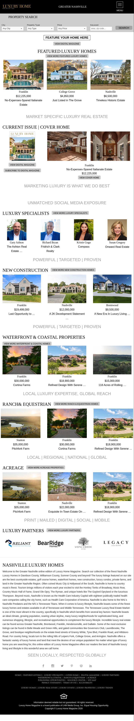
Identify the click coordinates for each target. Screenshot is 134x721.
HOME (18, 675)
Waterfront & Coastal (50, 678)
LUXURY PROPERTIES (86, 688)
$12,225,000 (23, 96)
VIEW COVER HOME (89, 178)
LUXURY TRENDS (105, 688)
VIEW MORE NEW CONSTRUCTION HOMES (73, 270)
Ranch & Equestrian (74, 678)
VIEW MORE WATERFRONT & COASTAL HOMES (27, 344)
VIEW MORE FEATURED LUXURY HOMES (67, 56)
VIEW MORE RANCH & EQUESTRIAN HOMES (76, 404)
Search (124, 27)
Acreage (91, 678)
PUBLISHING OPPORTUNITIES (51, 680)
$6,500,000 (110, 96)
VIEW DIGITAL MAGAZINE (67, 44)
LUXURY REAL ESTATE (47, 688)
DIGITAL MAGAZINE (90, 675)
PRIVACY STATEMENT (51, 683)
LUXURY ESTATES (67, 688)
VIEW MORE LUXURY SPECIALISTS (70, 213)
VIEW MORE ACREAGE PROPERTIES (46, 467)
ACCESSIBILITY (85, 683)
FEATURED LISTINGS (32, 675)
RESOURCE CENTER (76, 680)
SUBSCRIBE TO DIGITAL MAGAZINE (22, 170)
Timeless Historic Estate (110, 100)
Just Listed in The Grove (67, 100)
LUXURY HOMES (28, 688)
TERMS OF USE (70, 683)
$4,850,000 (67, 96)
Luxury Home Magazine (29, 705)
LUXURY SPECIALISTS (53, 675)
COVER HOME (72, 675)
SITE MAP (92, 680)
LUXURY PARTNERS (110, 675)
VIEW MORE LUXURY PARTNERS (64, 530)
